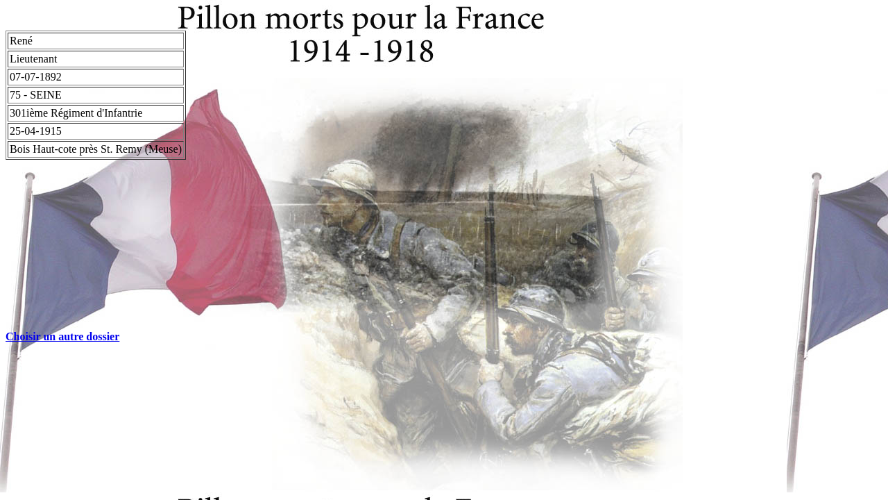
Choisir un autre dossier (62, 336)
